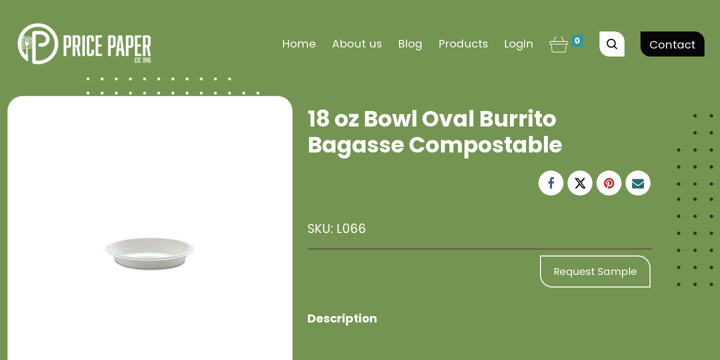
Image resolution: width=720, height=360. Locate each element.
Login (519, 44)
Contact (673, 44)
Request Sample (595, 271)
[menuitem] (299, 44)
